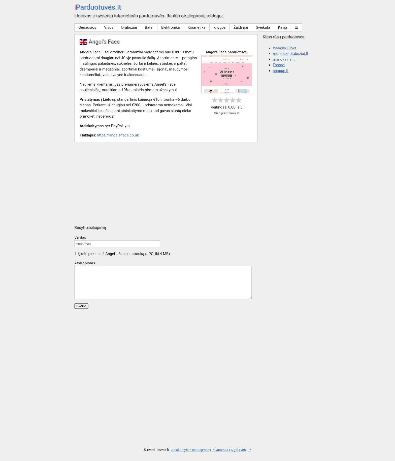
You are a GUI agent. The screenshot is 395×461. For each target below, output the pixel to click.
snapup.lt (280, 70)
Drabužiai (129, 27)
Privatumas (220, 456)
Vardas (80, 237)
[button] (77, 253)
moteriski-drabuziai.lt (290, 53)
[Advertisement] (197, 183)
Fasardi (279, 65)
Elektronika (170, 27)
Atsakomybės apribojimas (190, 456)
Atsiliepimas (84, 263)
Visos (108, 27)
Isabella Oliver (284, 48)
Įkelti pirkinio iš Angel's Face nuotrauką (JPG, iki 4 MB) (124, 254)
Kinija (282, 27)
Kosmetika (197, 27)
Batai (149, 27)
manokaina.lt (284, 59)
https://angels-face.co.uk (118, 135)
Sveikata (263, 27)
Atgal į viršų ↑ (241, 456)
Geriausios (87, 27)
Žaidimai (241, 27)
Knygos (219, 27)
